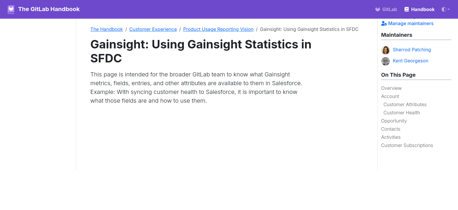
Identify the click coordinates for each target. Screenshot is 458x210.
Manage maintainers (407, 23)
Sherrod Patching (406, 50)
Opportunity (394, 121)
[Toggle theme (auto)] (445, 9)
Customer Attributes (405, 104)
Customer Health (402, 113)
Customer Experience (153, 29)
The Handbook (106, 29)
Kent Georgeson (404, 61)
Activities (391, 137)
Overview (391, 88)
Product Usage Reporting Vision (218, 29)
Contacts (390, 129)
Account (390, 96)
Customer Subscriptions (407, 145)
